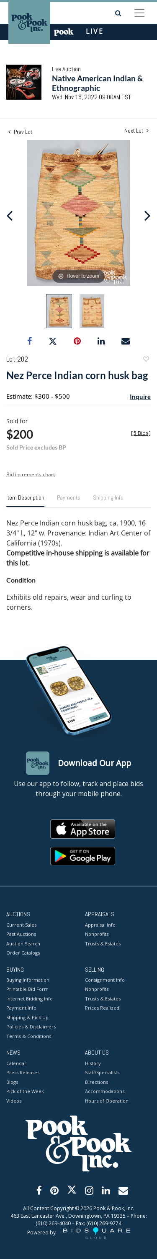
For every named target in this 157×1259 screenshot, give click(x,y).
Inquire (140, 396)
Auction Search (23, 943)
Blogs (12, 1082)
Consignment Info (105, 980)
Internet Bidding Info (29, 998)
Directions (96, 1082)
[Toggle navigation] (139, 13)
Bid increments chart (30, 474)
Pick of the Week (25, 1091)
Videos (13, 1101)
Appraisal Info (100, 925)
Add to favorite (146, 360)
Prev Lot (20, 132)
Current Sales (21, 925)
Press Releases (22, 1072)
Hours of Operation (107, 1101)
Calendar (16, 1063)
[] (141, 433)
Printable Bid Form (27, 989)
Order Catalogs (23, 953)
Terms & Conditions (28, 1036)
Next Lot (136, 130)
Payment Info (21, 1008)
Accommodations (104, 1091)
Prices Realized (102, 1008)
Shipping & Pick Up (27, 1017)
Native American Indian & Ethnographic (97, 83)
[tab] (25, 501)
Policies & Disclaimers (31, 1026)
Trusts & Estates (103, 943)
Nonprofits (96, 934)
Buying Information (27, 980)
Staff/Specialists (102, 1072)
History (93, 1063)
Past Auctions (21, 934)
